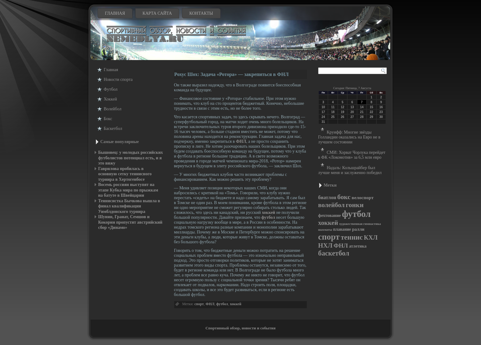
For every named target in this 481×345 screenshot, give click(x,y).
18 (333, 112)
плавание (342, 229)
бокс (344, 197)
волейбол (331, 205)
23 (381, 112)
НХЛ (325, 245)
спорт (199, 304)
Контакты (201, 13)
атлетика (358, 246)
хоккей (268, 212)
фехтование (329, 215)
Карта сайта (157, 13)
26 (342, 117)
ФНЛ (241, 141)
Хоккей (110, 99)
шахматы (325, 229)
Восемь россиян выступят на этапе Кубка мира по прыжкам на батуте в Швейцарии (128, 190)
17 (323, 112)
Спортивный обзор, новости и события (241, 328)
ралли (358, 229)
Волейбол (112, 109)
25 (333, 117)
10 (323, 107)
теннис (352, 237)
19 (342, 112)
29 (371, 117)
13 (352, 107)
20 (352, 112)
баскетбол (333, 253)
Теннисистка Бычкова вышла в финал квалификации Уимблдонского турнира (129, 206)
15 (371, 107)
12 (342, 107)
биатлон (327, 197)
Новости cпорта (118, 79)
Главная (115, 13)
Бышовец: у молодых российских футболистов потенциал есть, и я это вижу (130, 157)
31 (323, 121)
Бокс (108, 118)
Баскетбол (113, 128)
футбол (268, 217)
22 (371, 112)
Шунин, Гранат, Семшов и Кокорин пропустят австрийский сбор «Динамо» (130, 222)
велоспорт (363, 197)
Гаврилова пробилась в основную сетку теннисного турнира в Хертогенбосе (125, 174)
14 (362, 107)
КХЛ (371, 237)
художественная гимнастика (360, 224)
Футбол (110, 89)
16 (381, 107)
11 (333, 107)
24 (323, 117)
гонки (355, 205)
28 (362, 117)
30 (381, 117)
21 (362, 112)
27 (352, 117)
